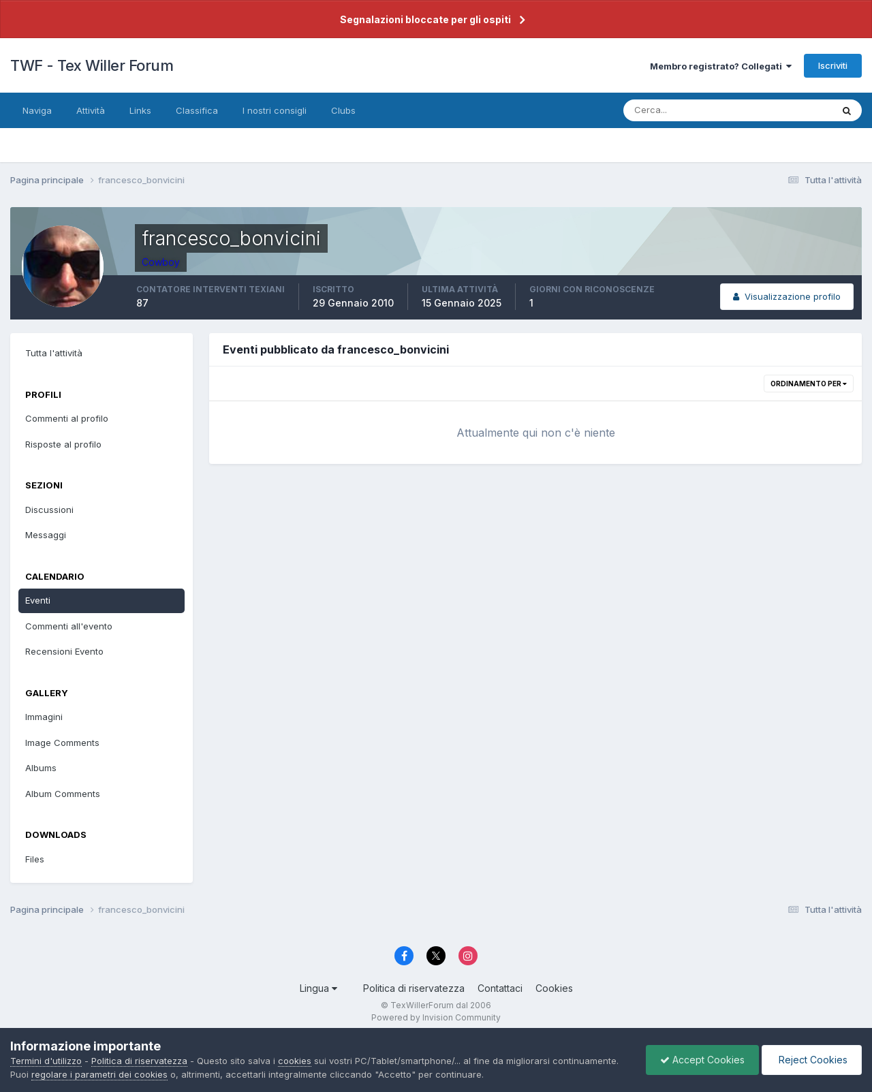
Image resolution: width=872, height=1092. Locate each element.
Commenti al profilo (66, 418)
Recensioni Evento (64, 651)
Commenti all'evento (68, 626)
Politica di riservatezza (414, 988)
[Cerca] (683, 110)
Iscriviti (832, 65)
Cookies (554, 988)
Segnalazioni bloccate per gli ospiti (425, 19)
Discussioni (49, 509)
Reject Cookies (811, 1059)
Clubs (343, 110)
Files (34, 859)
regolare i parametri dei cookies (99, 1074)
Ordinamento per (808, 383)
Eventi (37, 600)
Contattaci (500, 988)
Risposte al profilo (63, 444)
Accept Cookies (702, 1059)
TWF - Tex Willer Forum (91, 65)
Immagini (44, 716)
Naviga (37, 110)
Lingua (318, 988)
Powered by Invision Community (436, 1017)
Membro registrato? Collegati (721, 66)
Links (140, 110)
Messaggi (45, 534)
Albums (41, 767)
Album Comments (62, 793)
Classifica (197, 110)
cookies (294, 1060)
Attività (90, 110)
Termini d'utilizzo (46, 1060)
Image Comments (62, 742)
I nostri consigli (275, 110)
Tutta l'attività (53, 352)
